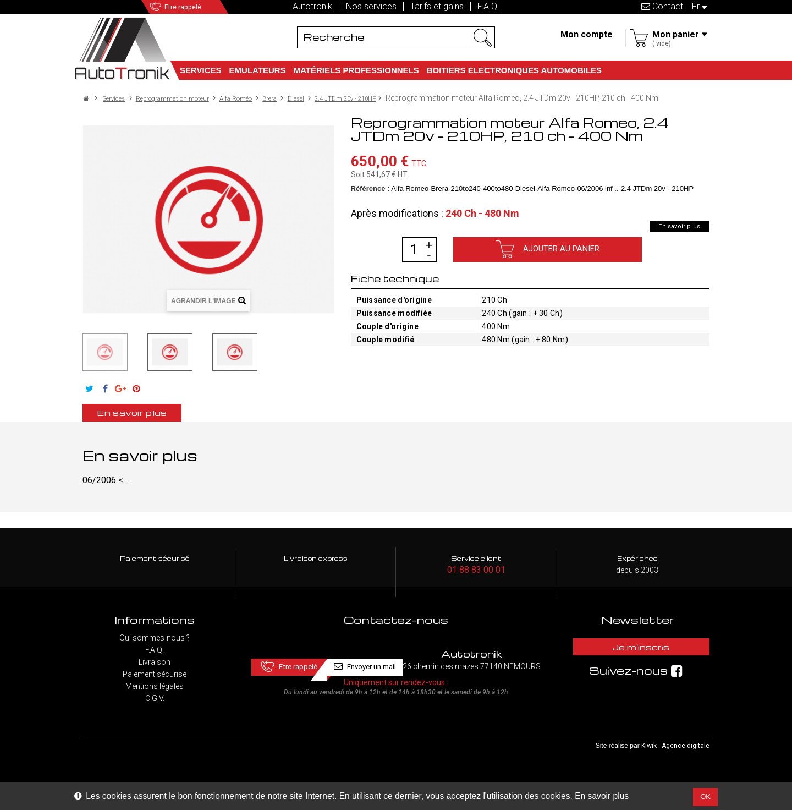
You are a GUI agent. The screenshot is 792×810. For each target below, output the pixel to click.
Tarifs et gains (437, 6)
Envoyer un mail (471, 659)
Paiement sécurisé (154, 684)
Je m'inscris (637, 659)
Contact (662, 6)
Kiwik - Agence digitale (675, 766)
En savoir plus (602, 796)
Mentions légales (154, 696)
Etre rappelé (199, 7)
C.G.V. (154, 708)
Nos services (371, 6)
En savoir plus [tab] (153, 421)
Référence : (370, 196)
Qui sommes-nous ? (154, 647)
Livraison (154, 671)
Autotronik (312, 6)
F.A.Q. (488, 6)
